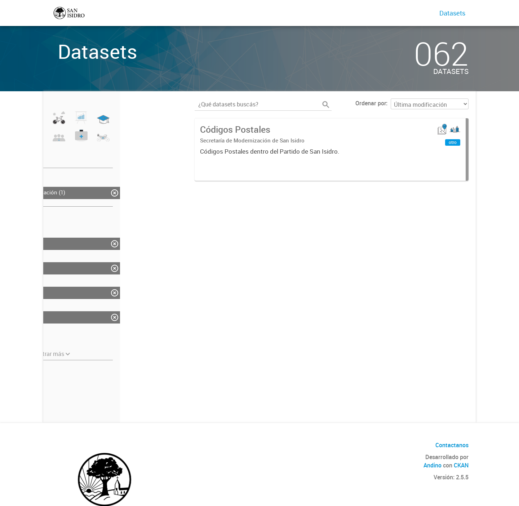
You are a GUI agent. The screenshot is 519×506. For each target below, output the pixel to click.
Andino (432, 465)
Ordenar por (370, 103)
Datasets (452, 13)
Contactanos (452, 445)
